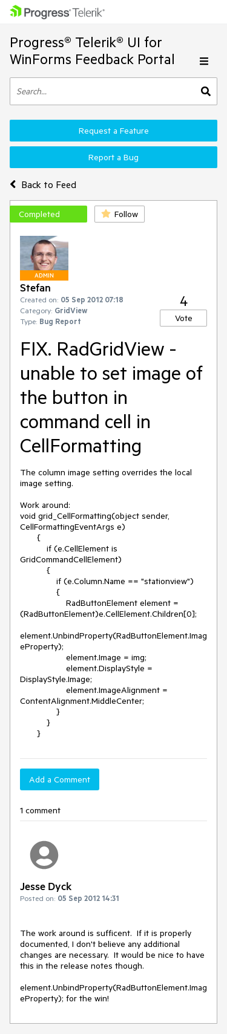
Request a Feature (114, 130)
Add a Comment (59, 779)
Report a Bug (113, 157)
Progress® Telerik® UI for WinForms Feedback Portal (92, 50)
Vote (183, 318)
